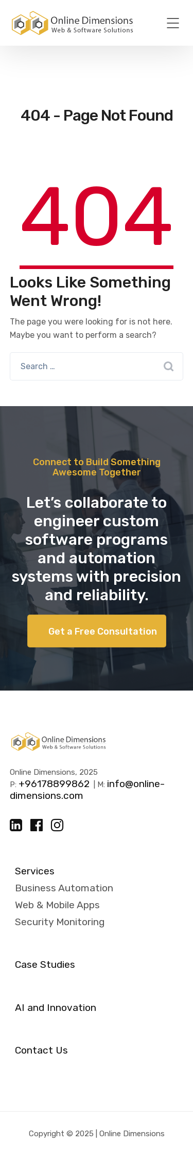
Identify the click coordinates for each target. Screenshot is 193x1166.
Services (35, 871)
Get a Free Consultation (102, 631)
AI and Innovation (55, 1008)
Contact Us (41, 1050)
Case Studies (45, 964)
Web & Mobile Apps (57, 905)
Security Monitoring (59, 921)
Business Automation (64, 888)
